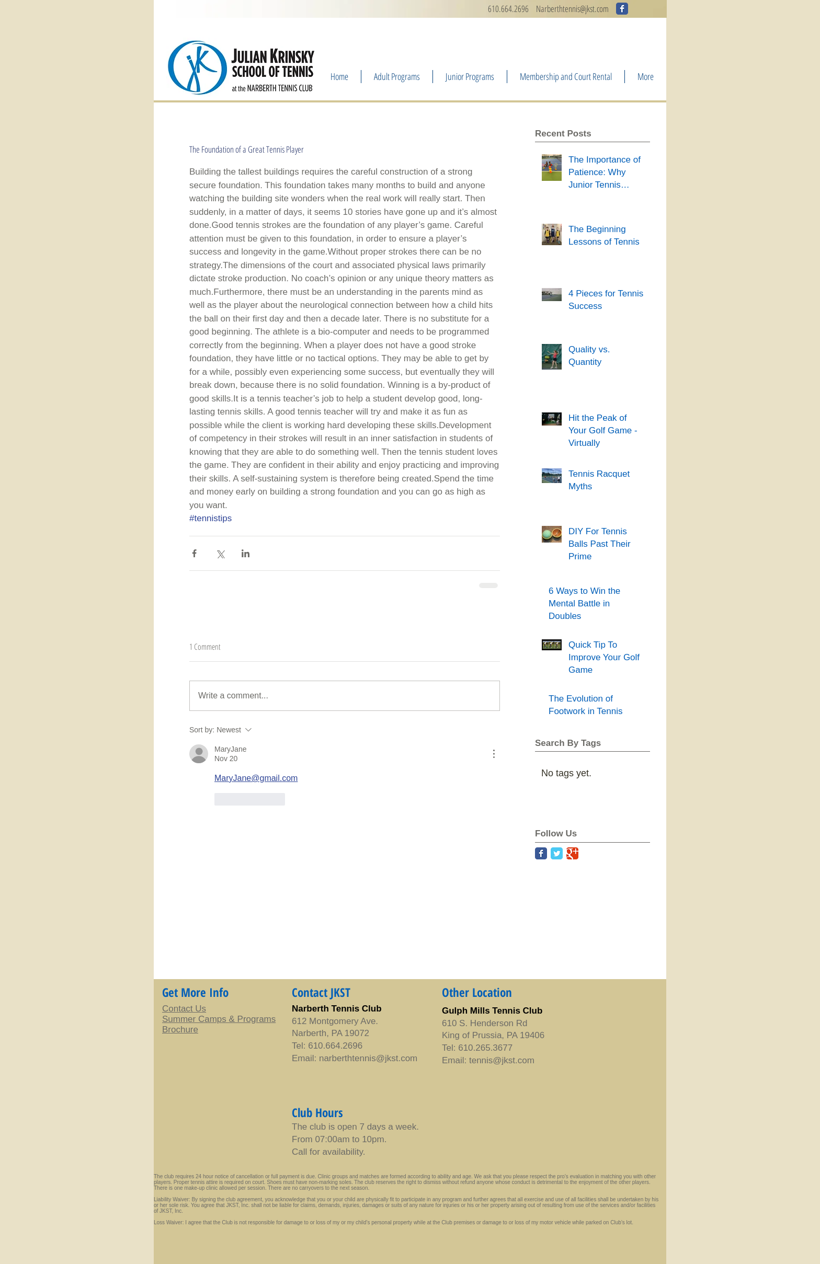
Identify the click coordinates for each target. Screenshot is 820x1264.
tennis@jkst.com (384, 1058)
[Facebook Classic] (541, 853)
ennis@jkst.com (587, 9)
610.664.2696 (508, 9)
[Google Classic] (572, 853)
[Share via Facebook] (194, 553)
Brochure (180, 1030)
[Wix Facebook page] (622, 9)
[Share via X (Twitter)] (220, 553)
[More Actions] (493, 754)
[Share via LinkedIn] (245, 553)
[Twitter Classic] (557, 853)
